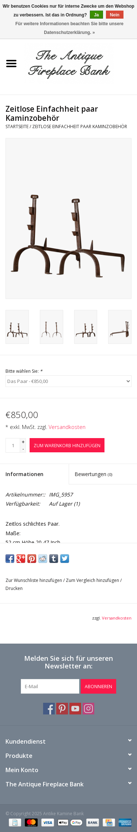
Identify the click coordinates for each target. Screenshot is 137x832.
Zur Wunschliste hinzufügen (33, 580)
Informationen (24, 474)
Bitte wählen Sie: (23, 371)
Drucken (14, 588)
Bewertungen (93, 474)
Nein (114, 15)
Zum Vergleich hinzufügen (93, 580)
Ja (96, 15)
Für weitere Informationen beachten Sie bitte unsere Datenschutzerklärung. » (69, 28)
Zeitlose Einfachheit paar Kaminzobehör (79, 126)
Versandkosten (67, 426)
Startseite (16, 126)
